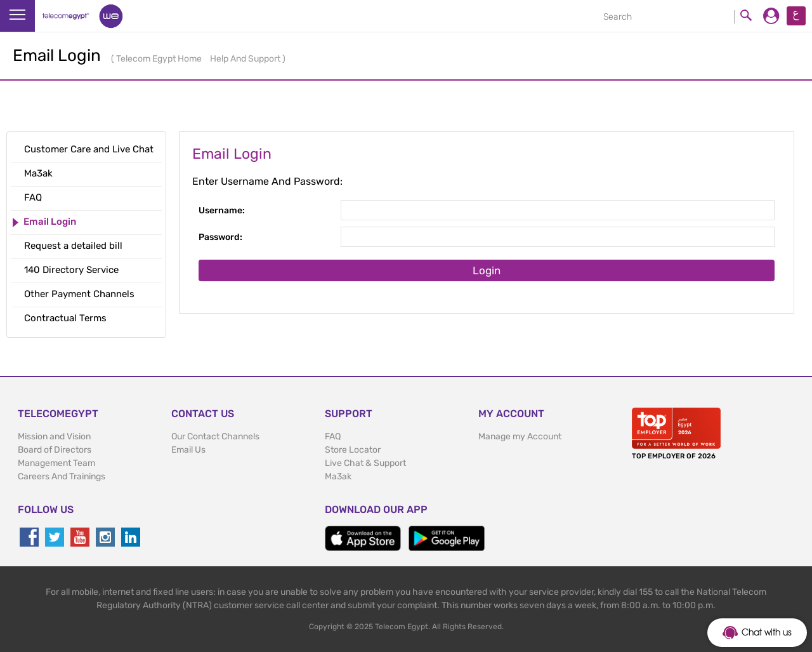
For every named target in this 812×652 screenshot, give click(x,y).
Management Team (56, 463)
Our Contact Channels (215, 436)
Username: (222, 210)
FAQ (333, 436)
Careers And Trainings (61, 476)
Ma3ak (338, 476)
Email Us (188, 449)
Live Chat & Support (365, 463)
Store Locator (353, 449)
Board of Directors (54, 449)
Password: (220, 237)
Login (487, 270)
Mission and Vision (54, 436)
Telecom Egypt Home (160, 58)
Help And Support (246, 58)
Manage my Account (519, 436)
